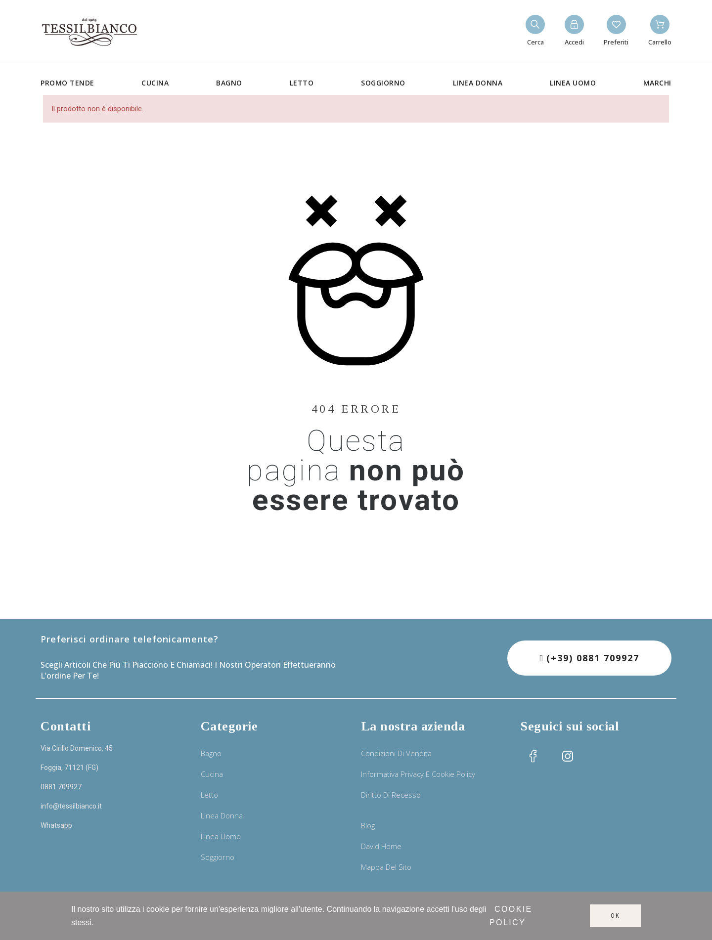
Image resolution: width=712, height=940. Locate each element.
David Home (381, 846)
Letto (209, 795)
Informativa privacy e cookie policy (418, 774)
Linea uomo (221, 836)
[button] (589, 658)
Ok (615, 916)
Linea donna (222, 815)
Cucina (212, 774)
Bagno (211, 753)
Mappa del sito (386, 867)
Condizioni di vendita (396, 753)
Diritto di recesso (391, 795)
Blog (368, 825)
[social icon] (533, 756)
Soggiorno (217, 857)
